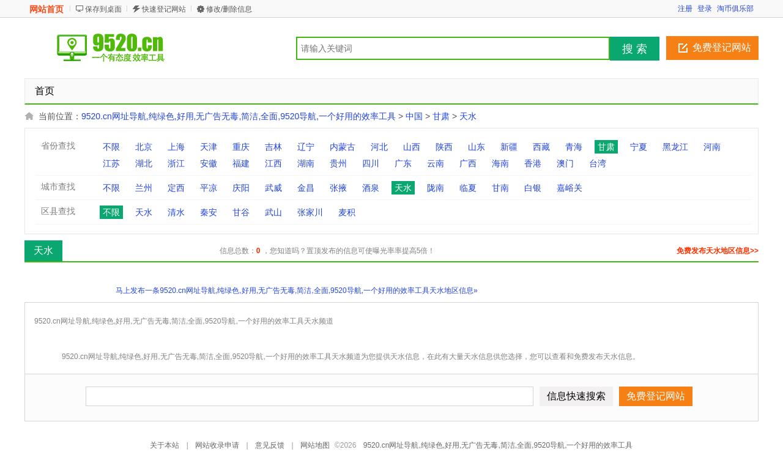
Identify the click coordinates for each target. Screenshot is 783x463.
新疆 (509, 147)
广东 (403, 163)
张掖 (338, 188)
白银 (532, 188)
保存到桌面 (103, 9)
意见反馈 (269, 445)
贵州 (338, 163)
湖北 (143, 163)
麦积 (346, 212)
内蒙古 (342, 147)
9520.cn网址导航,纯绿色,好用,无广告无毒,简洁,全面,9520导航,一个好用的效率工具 (238, 116)
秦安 (208, 212)
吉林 (273, 147)
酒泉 (370, 188)
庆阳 (241, 188)
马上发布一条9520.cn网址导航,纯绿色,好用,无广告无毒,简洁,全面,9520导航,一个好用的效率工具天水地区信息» (296, 290)
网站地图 (315, 445)
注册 (685, 8)
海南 (500, 163)
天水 (468, 116)
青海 (573, 147)
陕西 (444, 147)
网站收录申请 (217, 445)
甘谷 (241, 212)
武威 (273, 188)
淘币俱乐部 (735, 8)
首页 (44, 91)
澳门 (565, 163)
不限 (111, 147)
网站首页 (46, 9)
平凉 (208, 188)
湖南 (305, 163)
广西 (468, 163)
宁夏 (638, 147)
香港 (532, 163)
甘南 (500, 188)
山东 (476, 147)
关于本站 (164, 445)
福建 (241, 163)
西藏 (541, 147)
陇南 (435, 188)
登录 (704, 8)
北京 (143, 147)
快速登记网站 (164, 9)
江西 (273, 163)
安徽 (208, 163)
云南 (435, 163)
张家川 (310, 212)
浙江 (176, 163)
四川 (370, 163)
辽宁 (305, 147)
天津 (208, 147)
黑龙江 (675, 147)
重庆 (241, 147)
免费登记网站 (721, 47)
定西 (176, 188)
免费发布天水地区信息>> (718, 250)
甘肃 (441, 116)
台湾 (597, 163)
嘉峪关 (569, 188)
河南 (712, 147)
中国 (414, 116)
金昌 (305, 188)
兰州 (143, 188)
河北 (379, 147)
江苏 (111, 163)
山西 (411, 147)
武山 (273, 212)
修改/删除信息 (229, 9)
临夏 (468, 188)
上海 (176, 147)
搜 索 (634, 49)
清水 (176, 212)
